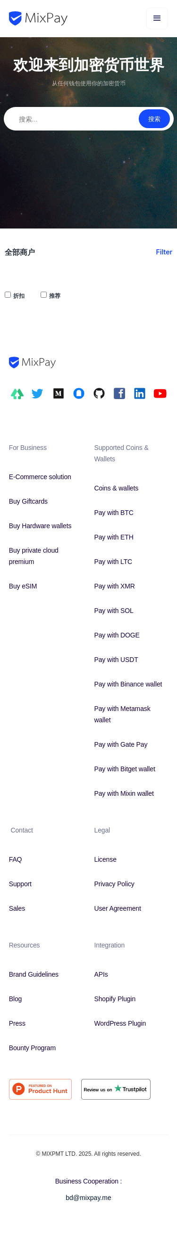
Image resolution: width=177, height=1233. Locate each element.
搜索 (154, 118)
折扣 (19, 295)
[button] (157, 18)
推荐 (54, 295)
